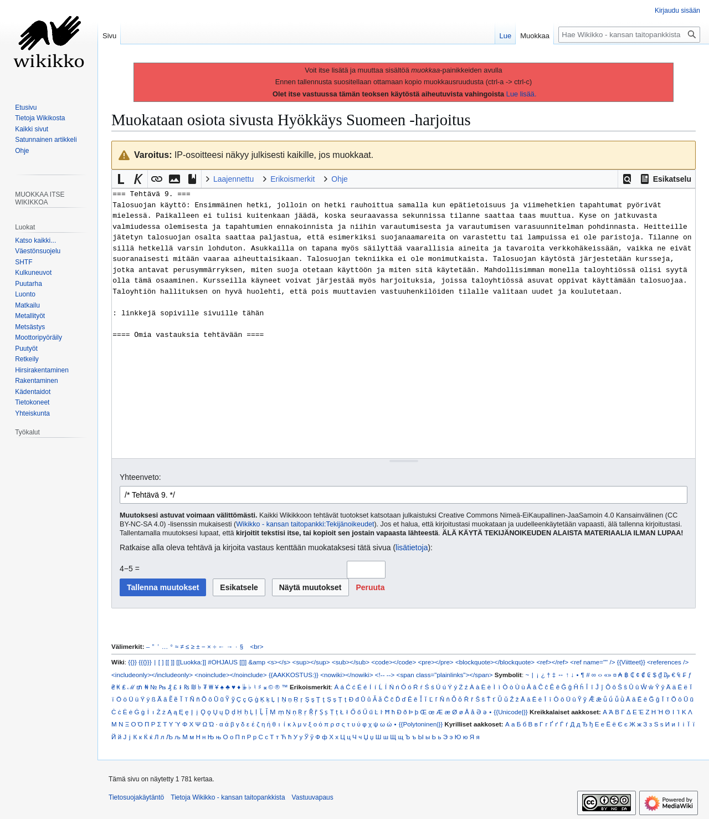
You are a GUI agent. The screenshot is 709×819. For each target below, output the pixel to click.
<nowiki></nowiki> (346, 674)
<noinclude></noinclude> (230, 674)
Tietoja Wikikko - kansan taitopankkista (228, 797)
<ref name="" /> (592, 662)
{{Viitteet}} (631, 662)
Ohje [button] (339, 179)
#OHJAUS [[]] (227, 662)
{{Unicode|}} (510, 711)
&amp (257, 662)
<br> (257, 646)
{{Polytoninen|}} (421, 724)
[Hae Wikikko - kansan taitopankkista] (629, 35)
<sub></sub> (350, 662)
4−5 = (130, 568)
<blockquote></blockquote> (495, 662)
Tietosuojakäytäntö (136, 797)
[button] (627, 179)
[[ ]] (170, 662)
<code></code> (393, 662)
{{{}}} (144, 662)
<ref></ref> (552, 662)
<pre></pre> (436, 662)
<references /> (668, 662)
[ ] (161, 662)
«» (607, 674)
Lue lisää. (521, 94)
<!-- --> (385, 674)
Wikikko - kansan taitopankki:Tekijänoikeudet (305, 524)
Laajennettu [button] (233, 179)
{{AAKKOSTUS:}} (293, 674)
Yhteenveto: (140, 477)
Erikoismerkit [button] (292, 179)
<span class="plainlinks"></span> (445, 674)
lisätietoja (411, 547)
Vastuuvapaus (312, 797)
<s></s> (278, 662)
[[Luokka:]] (191, 662)
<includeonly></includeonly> (152, 674)
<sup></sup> (311, 662)
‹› (600, 674)
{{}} (132, 662)
